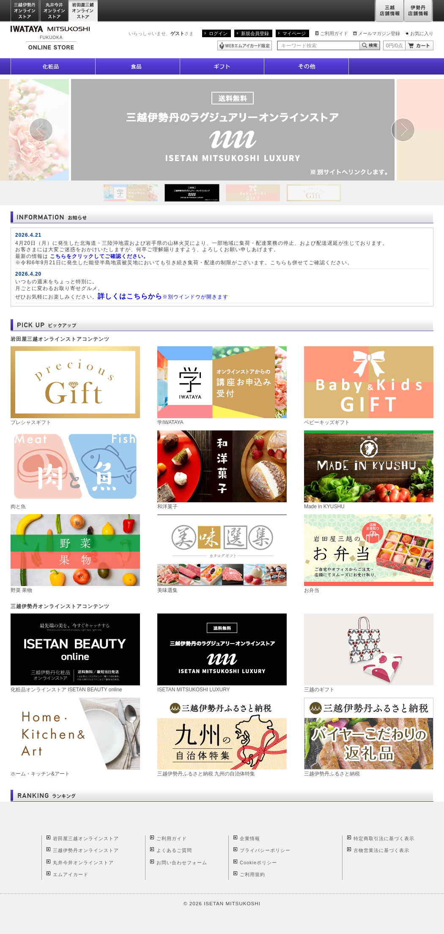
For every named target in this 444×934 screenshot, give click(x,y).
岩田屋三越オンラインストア (83, 11)
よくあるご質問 (174, 850)
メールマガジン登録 (379, 33)
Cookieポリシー (258, 862)
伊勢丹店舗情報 (418, 11)
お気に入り (421, 33)
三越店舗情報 (389, 11)
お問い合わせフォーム (181, 862)
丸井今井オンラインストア (54, 11)
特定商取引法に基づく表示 (384, 838)
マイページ (294, 33)
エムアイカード (70, 874)
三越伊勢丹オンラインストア (25, 11)
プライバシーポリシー (265, 850)
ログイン (218, 33)
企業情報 (250, 838)
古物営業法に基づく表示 (381, 850)
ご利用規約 (252, 874)
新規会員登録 (255, 33)
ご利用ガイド (334, 33)
